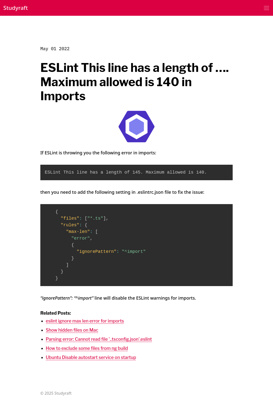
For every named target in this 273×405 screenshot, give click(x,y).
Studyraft (15, 8)
